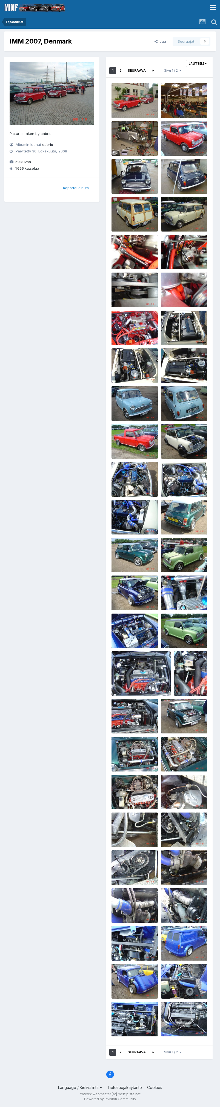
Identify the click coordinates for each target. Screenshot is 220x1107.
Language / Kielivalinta (80, 1087)
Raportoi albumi (76, 188)
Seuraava (137, 70)
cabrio (47, 144)
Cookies (154, 1087)
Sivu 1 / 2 (172, 70)
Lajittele (198, 63)
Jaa (160, 41)
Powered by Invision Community (110, 1099)
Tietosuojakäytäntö (124, 1087)
